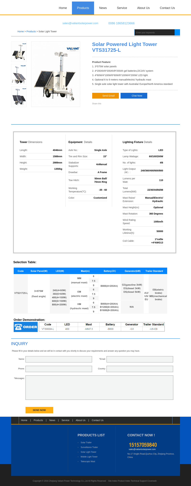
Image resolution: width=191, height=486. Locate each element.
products (31, 31)
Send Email (105, 96)
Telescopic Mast (86, 461)
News (103, 8)
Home (63, 8)
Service (122, 8)
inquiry (19, 343)
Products (83, 8)
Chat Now (134, 96)
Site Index (112, 481)
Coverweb (152, 481)
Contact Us (167, 8)
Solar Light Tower (48, 31)
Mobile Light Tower (88, 457)
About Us (143, 8)
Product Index (124, 481)
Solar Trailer (85, 442)
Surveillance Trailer (88, 447)
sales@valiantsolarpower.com (142, 449)
